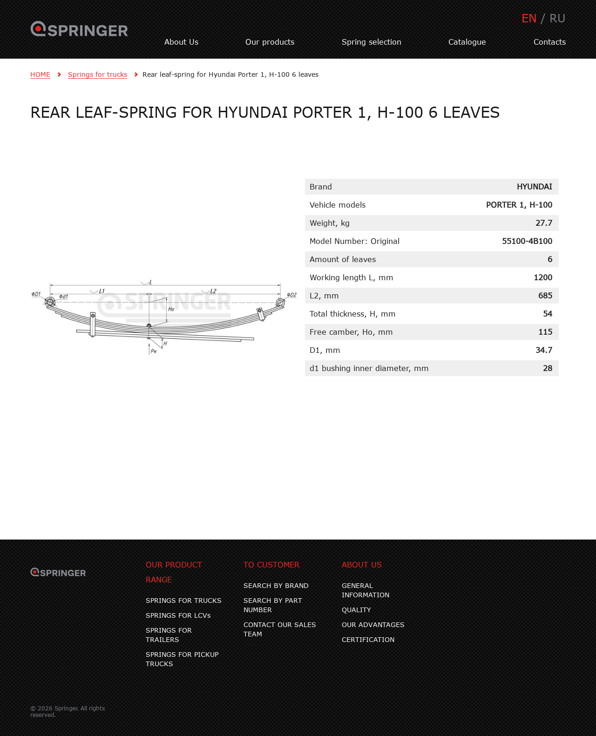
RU (557, 18)
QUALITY (356, 610)
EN (529, 18)
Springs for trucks (97, 74)
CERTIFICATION (368, 639)
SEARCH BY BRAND (276, 585)
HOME (40, 74)
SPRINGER (79, 34)
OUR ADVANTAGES (373, 624)
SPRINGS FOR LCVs (178, 615)
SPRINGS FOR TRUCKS (184, 600)
